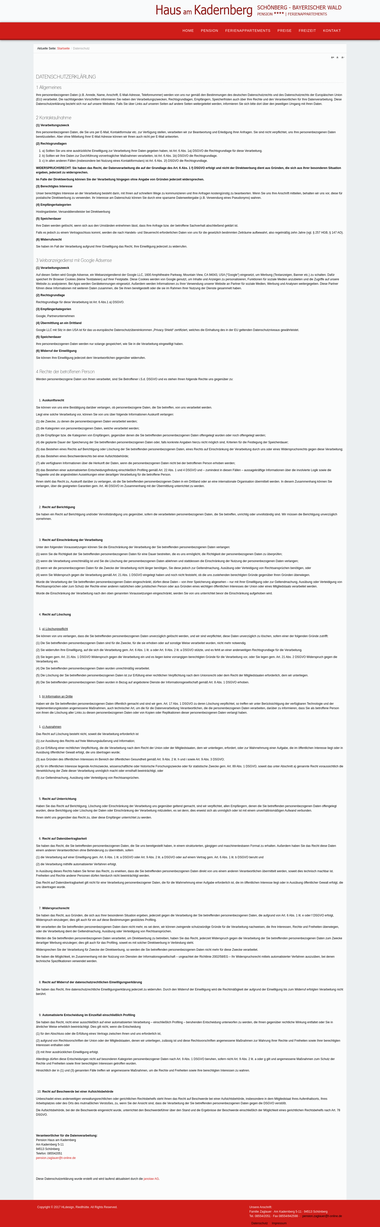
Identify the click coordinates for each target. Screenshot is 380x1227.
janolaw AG (151, 1179)
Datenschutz (259, 1223)
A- (342, 58)
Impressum (279, 1223)
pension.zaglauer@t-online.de (56, 1158)
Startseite (63, 48)
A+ (333, 58)
